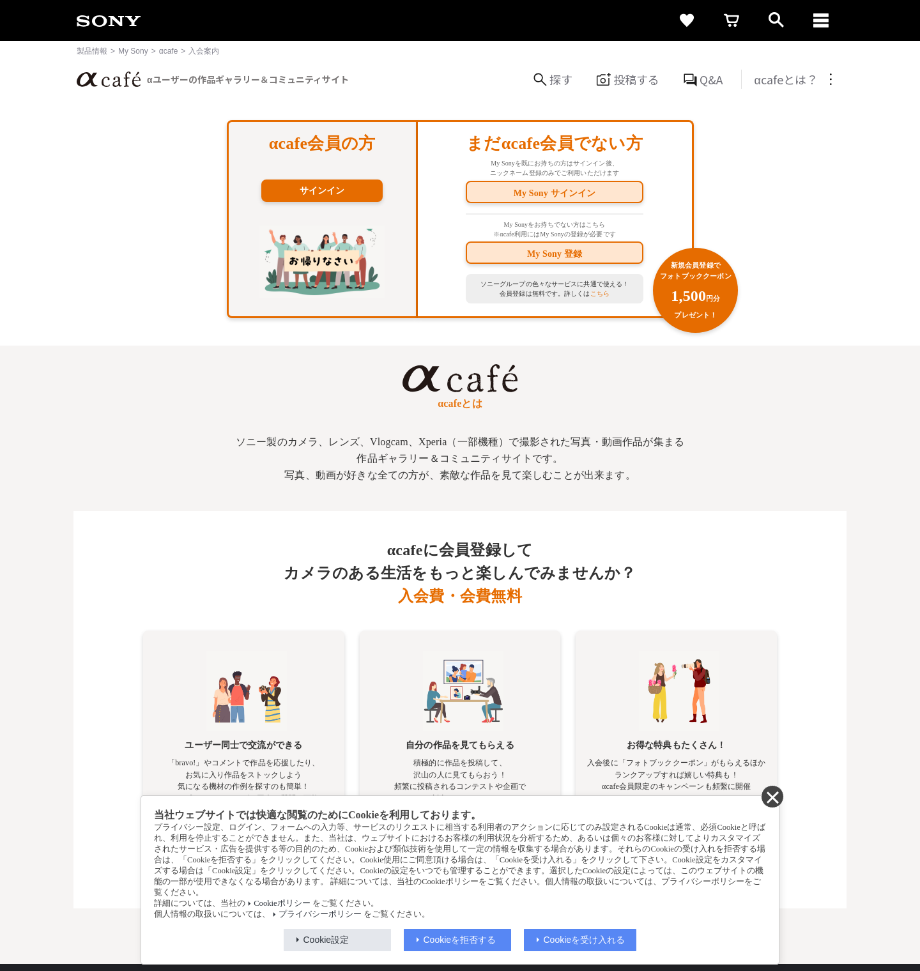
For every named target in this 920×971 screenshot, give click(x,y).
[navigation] (821, 20)
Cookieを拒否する (460, 940)
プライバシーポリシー (320, 914)
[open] (776, 20)
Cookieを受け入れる (584, 940)
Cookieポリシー (282, 903)
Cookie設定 (326, 940)
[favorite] (686, 20)
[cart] (731, 20)
